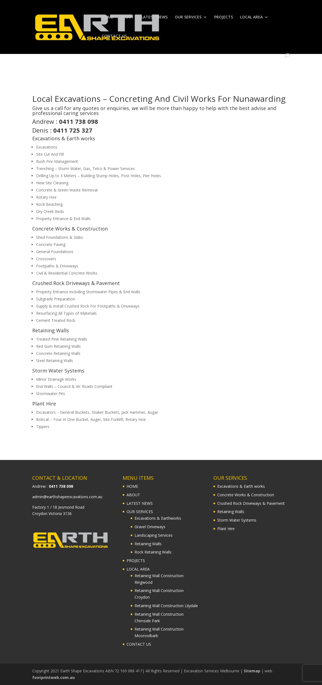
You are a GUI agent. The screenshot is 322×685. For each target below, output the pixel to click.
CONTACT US (114, 36)
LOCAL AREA (251, 17)
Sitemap (252, 670)
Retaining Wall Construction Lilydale (166, 605)
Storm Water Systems (58, 370)
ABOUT (127, 17)
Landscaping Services (154, 535)
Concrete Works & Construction (70, 228)
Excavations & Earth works (63, 138)
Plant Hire (44, 403)
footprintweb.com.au (53, 677)
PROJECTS (223, 17)
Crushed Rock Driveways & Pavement (76, 283)
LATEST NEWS (154, 17)
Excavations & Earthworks (158, 518)
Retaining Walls (50, 330)
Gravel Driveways (150, 526)
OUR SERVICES (188, 17)
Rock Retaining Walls (153, 552)
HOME (107, 17)
